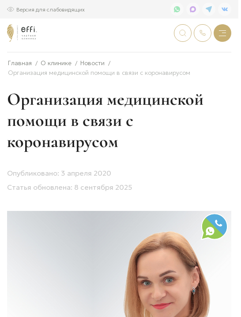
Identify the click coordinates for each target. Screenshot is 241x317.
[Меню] (222, 33)
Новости (92, 91)
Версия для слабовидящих (50, 9)
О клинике (56, 91)
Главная (20, 91)
